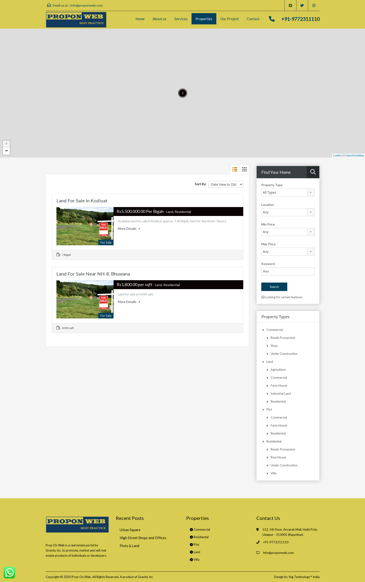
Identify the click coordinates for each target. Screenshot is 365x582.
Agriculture (278, 369)
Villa (274, 473)
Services (181, 19)
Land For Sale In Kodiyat (81, 200)
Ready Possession (283, 338)
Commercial (274, 330)
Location (267, 205)
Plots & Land (129, 546)
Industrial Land (281, 393)
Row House (278, 457)
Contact (253, 19)
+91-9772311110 (300, 19)
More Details (129, 229)
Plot (269, 409)
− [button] (6, 151)
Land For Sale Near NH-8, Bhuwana (93, 273)
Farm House (279, 385)
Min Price (268, 224)
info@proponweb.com (86, 5)
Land (269, 361)
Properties (203, 19)
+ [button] (6, 143)
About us (159, 19)
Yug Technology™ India (304, 577)
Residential (278, 401)
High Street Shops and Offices (143, 538)
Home (140, 19)
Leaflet (337, 155)
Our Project (229, 19)
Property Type (272, 185)
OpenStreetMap (355, 155)
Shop (274, 346)
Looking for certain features (282, 297)
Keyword (268, 264)
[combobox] (288, 193)
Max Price (268, 244)
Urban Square (130, 530)
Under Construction (284, 353)
